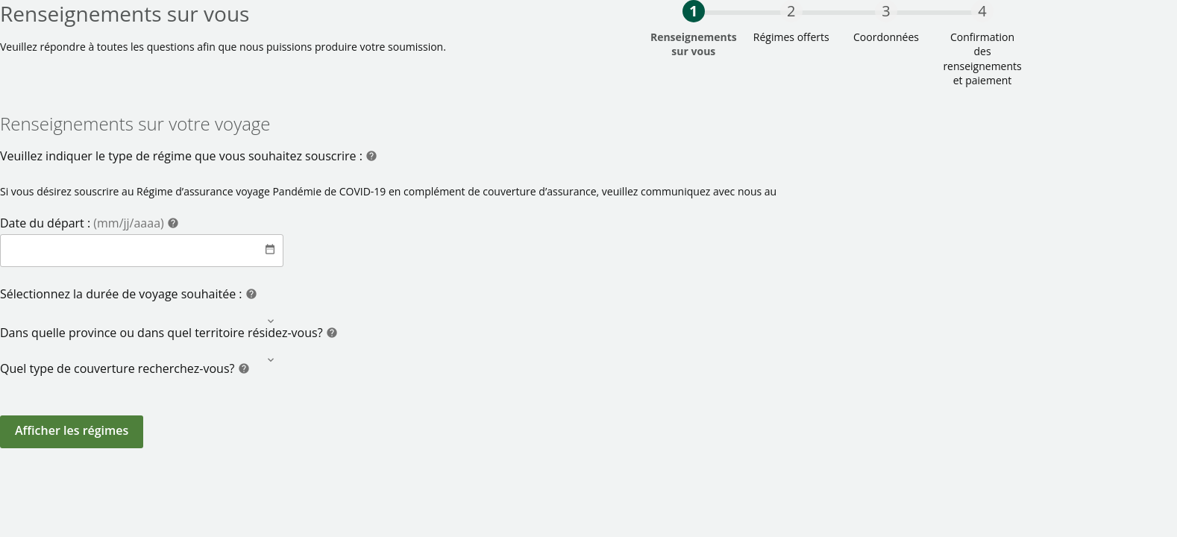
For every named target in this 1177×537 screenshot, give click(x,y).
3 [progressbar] (886, 11)
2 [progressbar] (791, 11)
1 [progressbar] (693, 11)
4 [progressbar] (982, 11)
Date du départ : (83, 223)
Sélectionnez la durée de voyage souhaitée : (122, 294)
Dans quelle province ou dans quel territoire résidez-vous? (163, 332)
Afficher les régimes (71, 430)
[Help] (371, 157)
